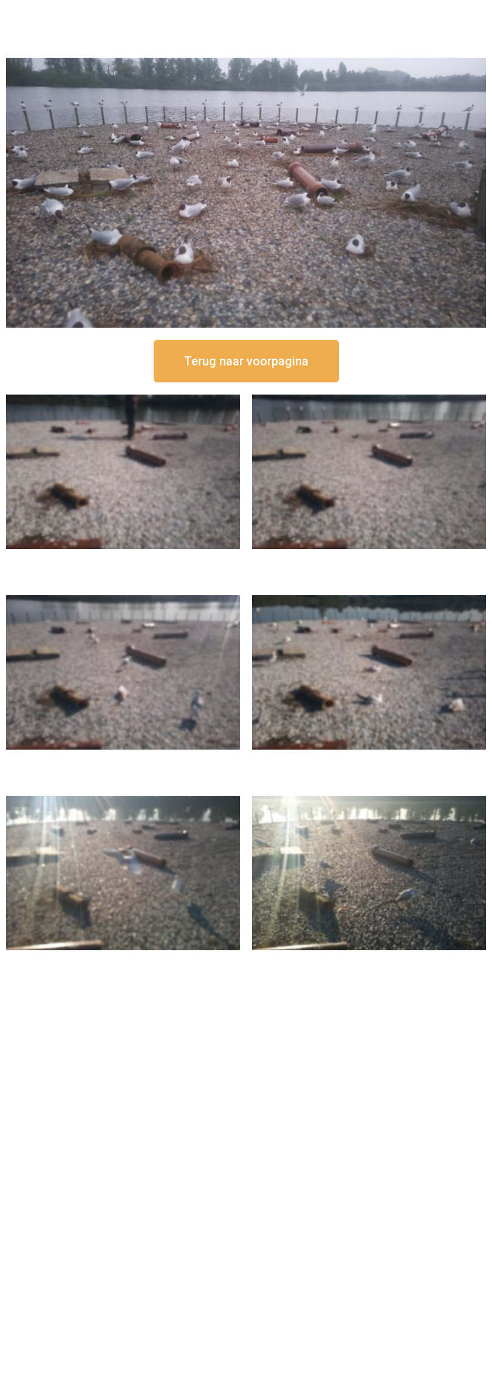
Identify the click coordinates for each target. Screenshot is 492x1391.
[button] (246, 361)
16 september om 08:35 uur (369, 960)
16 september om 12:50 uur (123, 559)
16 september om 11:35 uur (123, 759)
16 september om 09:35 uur (123, 960)
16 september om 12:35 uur (369, 559)
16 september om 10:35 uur (369, 759)
